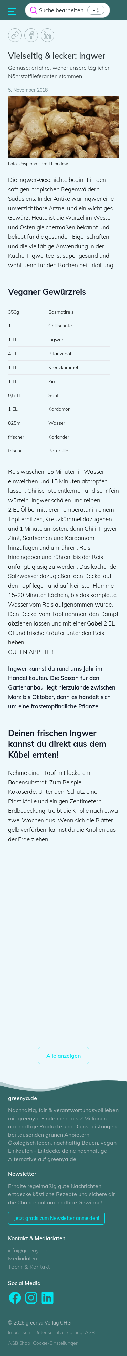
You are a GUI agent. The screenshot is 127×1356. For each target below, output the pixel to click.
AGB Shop (19, 1343)
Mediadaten (22, 1258)
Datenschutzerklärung (58, 1332)
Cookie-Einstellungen (56, 1343)
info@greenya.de (28, 1250)
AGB (90, 1332)
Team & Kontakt (29, 1266)
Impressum (20, 1332)
